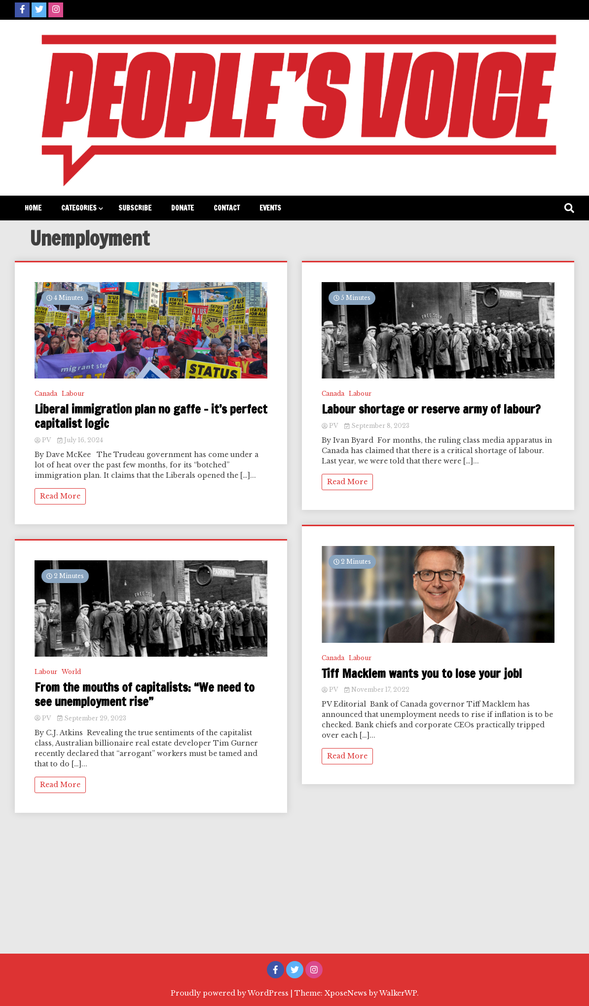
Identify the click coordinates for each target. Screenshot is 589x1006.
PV (43, 440)
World (71, 671)
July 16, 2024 (80, 440)
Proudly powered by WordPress (231, 993)
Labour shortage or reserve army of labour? (431, 409)
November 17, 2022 (376, 689)
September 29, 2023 (91, 718)
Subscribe (134, 208)
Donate (182, 208)
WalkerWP (398, 993)
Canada (46, 393)
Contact (227, 208)
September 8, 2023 (376, 425)
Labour (73, 393)
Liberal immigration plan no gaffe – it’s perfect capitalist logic (151, 416)
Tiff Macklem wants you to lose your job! (422, 674)
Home (33, 208)
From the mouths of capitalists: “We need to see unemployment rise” (145, 694)
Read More (60, 496)
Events (270, 208)
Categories (79, 208)
